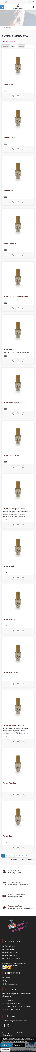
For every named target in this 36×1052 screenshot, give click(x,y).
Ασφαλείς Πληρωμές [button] (14, 882)
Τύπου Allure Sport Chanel (14, 508)
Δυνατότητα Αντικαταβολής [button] (16, 894)
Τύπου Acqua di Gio (10, 455)
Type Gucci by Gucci (10, 243)
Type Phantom (8, 137)
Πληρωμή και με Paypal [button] (15, 906)
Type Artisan (7, 190)
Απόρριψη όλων (19, 1045)
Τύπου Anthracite (10, 672)
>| (26, 856)
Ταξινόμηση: (5, 46)
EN (33, 2)
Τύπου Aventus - (9, 783)
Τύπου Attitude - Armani (13, 725)
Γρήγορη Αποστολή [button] (13, 870)
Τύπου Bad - (7, 836)
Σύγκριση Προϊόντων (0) (10, 41)
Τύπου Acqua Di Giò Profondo (15, 296)
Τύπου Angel (8, 566)
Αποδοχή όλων (6, 1045)
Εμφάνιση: (21, 46)
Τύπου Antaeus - (9, 619)
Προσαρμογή (5, 1049)
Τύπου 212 (7, 349)
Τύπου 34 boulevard (11, 402)
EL (30, 2)
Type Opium (7, 84)
